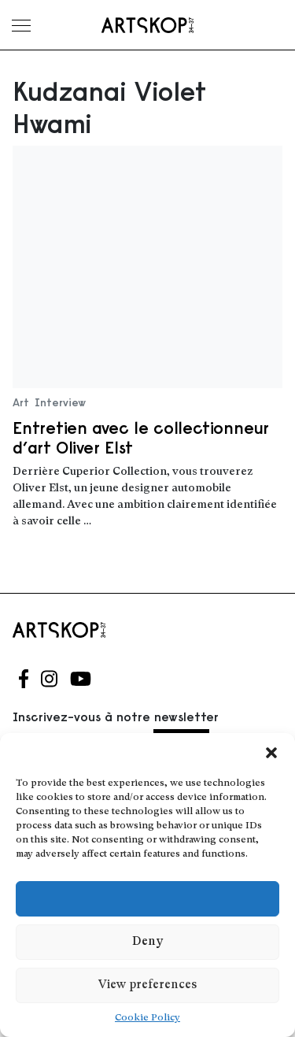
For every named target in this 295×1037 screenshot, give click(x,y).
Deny (147, 942)
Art (21, 402)
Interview (60, 402)
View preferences (147, 985)
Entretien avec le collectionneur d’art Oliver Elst (141, 437)
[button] (271, 753)
